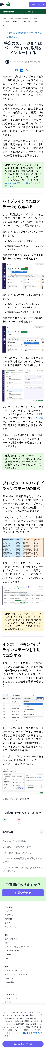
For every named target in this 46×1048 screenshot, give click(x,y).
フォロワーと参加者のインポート (19, 847)
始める (18, 18)
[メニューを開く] (4, 4)
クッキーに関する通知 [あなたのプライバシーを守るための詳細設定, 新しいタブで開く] (23, 1033)
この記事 (38, 417)
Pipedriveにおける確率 (14, 841)
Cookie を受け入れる (23, 1044)
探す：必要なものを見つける (16, 852)
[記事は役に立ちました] (4, 819)
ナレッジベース (8, 18)
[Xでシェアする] (27, 70)
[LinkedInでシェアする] (21, 70)
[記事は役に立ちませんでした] (19, 819)
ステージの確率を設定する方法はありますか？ (22, 860)
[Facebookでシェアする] (16, 70)
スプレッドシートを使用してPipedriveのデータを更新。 (22, 869)
